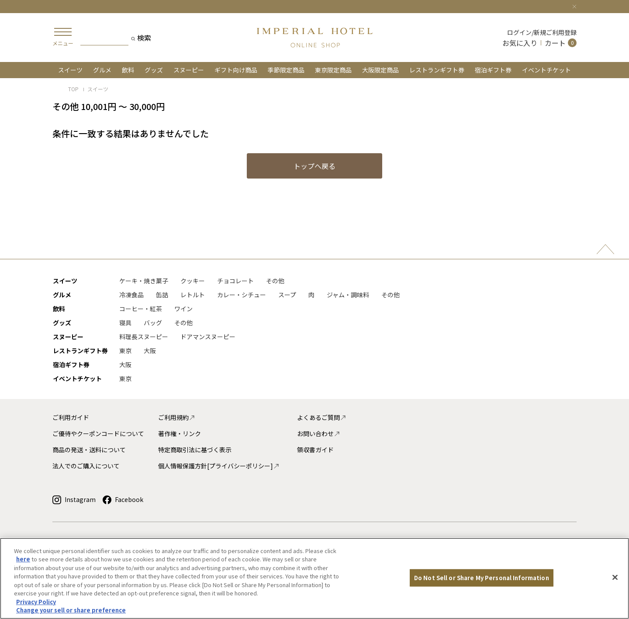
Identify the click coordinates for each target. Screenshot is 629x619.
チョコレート (235, 280)
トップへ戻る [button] (314, 166)
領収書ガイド (315, 449)
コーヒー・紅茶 (140, 308)
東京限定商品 (333, 69)
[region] (314, 578)
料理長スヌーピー (143, 336)
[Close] (574, 5)
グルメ (102, 69)
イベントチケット (546, 69)
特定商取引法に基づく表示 (195, 449)
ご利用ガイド (70, 417)
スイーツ (70, 69)
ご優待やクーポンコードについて (98, 433)
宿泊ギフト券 (493, 69)
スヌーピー (188, 69)
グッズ (154, 69)
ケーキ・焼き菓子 (143, 280)
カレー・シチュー (241, 294)
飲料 (128, 69)
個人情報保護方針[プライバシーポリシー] (219, 465)
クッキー (192, 280)
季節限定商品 (286, 69)
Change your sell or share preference (71, 610)
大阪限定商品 (380, 69)
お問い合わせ (318, 433)
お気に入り (519, 43)
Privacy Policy (36, 602)
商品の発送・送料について (89, 449)
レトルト (192, 294)
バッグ (153, 322)
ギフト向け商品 (235, 69)
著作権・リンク (179, 433)
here (23, 559)
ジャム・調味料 (348, 294)
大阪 (150, 350)
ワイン (183, 308)
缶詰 (162, 294)
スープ (287, 294)
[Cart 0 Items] (561, 43)
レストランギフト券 (436, 69)
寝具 (125, 322)
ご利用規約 (176, 417)
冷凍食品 (131, 294)
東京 (125, 350)
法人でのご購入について (86, 465)
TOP (73, 89)
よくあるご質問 (321, 417)
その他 (275, 280)
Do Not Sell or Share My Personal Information (481, 578)
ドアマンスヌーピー (207, 336)
